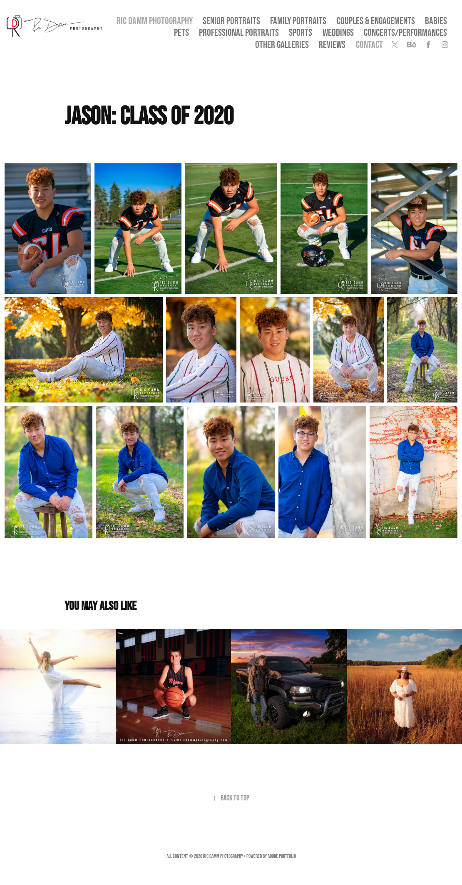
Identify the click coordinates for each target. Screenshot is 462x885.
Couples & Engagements (376, 20)
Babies (436, 20)
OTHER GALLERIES (282, 44)
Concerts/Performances (405, 32)
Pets (181, 32)
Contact (369, 44)
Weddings (338, 32)
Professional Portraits (239, 32)
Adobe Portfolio (282, 856)
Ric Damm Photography (155, 20)
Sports (300, 32)
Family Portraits (298, 20)
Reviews (332, 44)
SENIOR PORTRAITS (231, 20)
